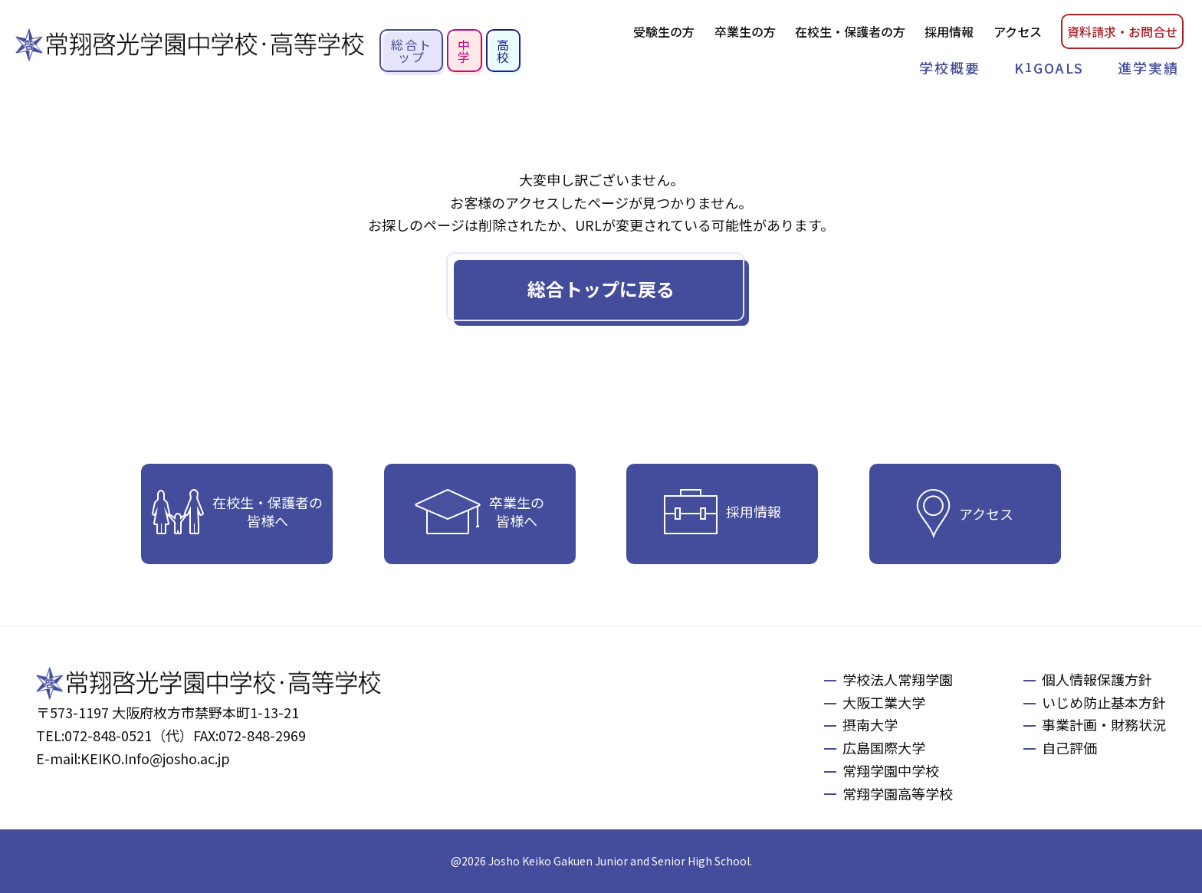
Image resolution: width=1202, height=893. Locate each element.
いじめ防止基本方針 (1104, 702)
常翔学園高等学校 (897, 793)
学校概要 (949, 67)
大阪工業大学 (883, 702)
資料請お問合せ (1122, 31)
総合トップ (411, 50)
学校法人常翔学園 (897, 679)
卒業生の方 (745, 31)
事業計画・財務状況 (1104, 724)
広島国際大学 (883, 747)
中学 (464, 50)
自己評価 (1069, 747)
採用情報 (949, 31)
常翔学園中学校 (890, 770)
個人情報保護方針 (1097, 679)
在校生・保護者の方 (850, 31)
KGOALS (1049, 67)
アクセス (1017, 31)
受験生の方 (664, 31)
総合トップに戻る (601, 288)
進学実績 (1148, 67)
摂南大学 (870, 724)
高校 (504, 50)
